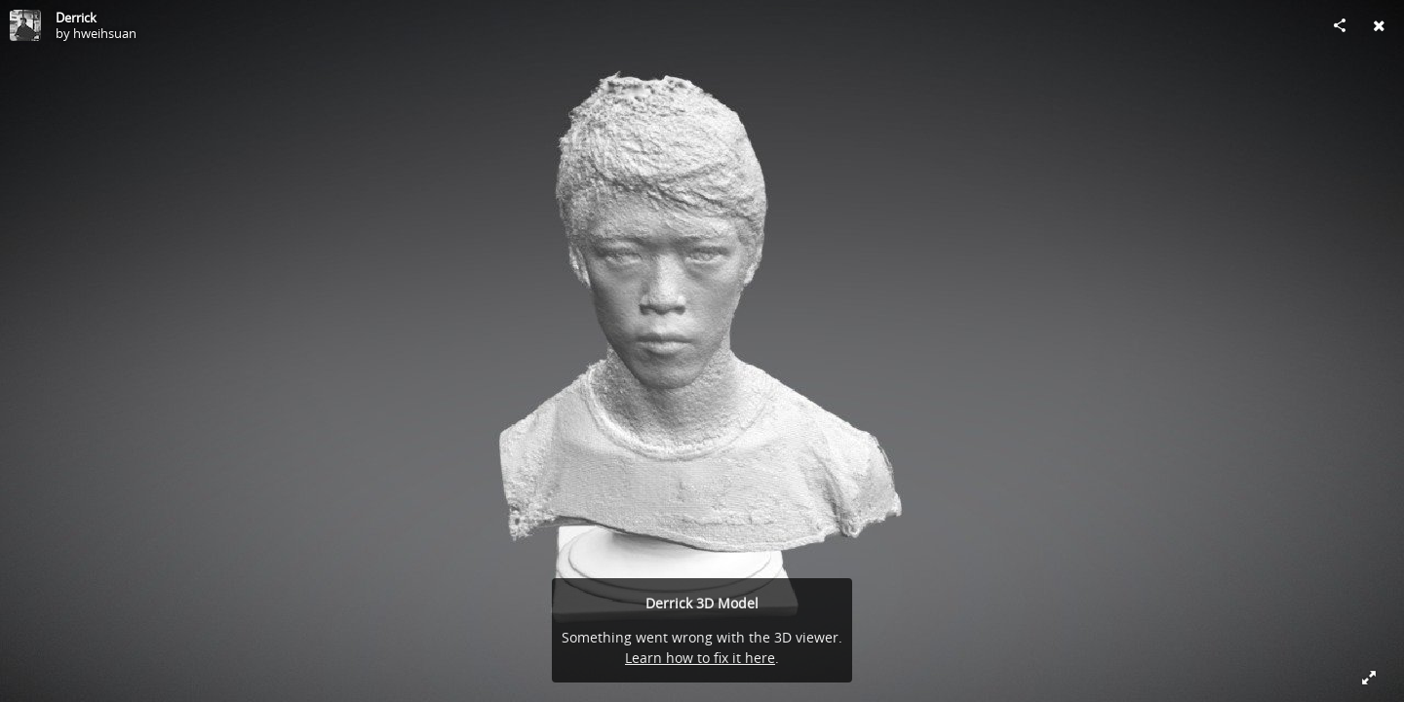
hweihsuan (104, 33)
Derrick (76, 17)
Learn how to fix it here (700, 657)
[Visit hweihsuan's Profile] (25, 25)
